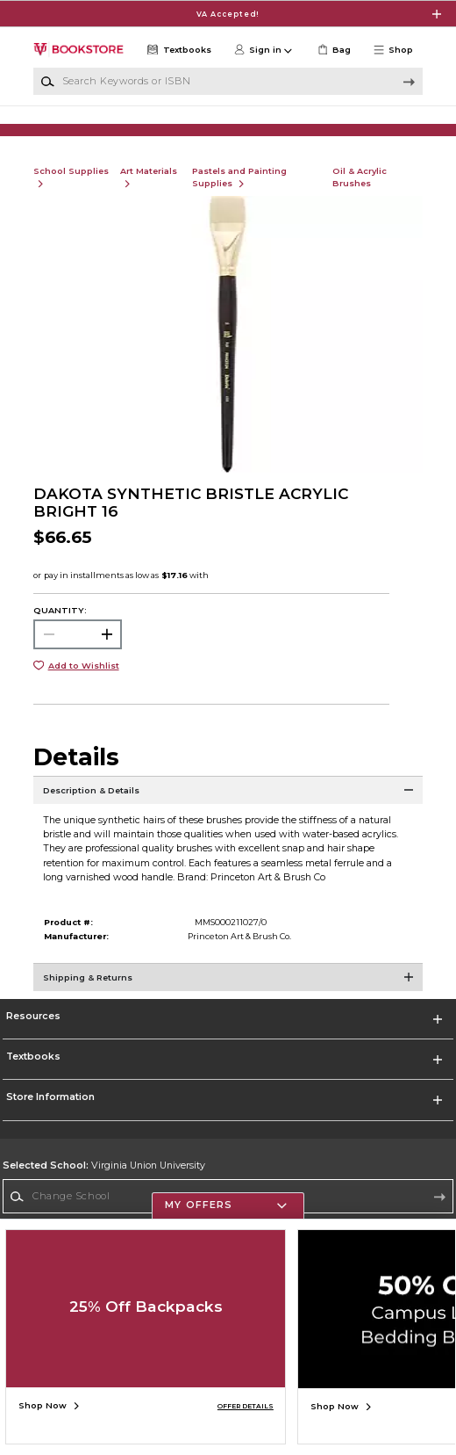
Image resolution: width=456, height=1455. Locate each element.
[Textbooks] (178, 50)
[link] (332, 50)
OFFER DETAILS (245, 1406)
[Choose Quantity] (78, 648)
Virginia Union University (104, 1179)
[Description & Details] (228, 812)
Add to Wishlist (83, 679)
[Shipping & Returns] (228, 999)
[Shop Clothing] (84, 128)
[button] (397, 50)
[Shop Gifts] (371, 128)
